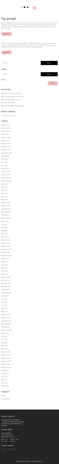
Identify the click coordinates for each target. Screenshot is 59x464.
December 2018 (6, 178)
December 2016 (6, 246)
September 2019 (6, 153)
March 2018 (4, 199)
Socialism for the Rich (8, 102)
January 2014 (5, 355)
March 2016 (4, 274)
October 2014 (5, 327)
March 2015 (4, 311)
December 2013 (6, 358)
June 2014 (4, 339)
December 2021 (6, 128)
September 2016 (6, 255)
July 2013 (4, 373)
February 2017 (5, 240)
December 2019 (6, 143)
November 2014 (6, 324)
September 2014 (6, 330)
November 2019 (6, 146)
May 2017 (4, 230)
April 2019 (4, 165)
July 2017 (4, 224)
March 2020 (5, 134)
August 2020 (5, 131)
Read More (6, 34)
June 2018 (4, 190)
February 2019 (5, 171)
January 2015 (5, 317)
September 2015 (6, 293)
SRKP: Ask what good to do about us (12, 96)
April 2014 (4, 345)
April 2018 (4, 196)
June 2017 (4, 227)
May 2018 (4, 193)
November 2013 (6, 361)
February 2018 (5, 202)
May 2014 (4, 342)
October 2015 (5, 289)
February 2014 (5, 352)
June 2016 (4, 265)
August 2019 (5, 156)
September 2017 (6, 218)
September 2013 (6, 367)
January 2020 (5, 140)
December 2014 (6, 321)
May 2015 (4, 305)
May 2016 (4, 268)
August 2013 (5, 370)
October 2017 (5, 215)
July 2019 (4, 159)
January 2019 (5, 174)
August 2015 (5, 296)
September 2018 (6, 181)
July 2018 (4, 187)
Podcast (3, 395)
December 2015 (6, 283)
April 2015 (4, 308)
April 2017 (4, 233)
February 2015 (5, 314)
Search (3, 79)
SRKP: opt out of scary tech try (11, 99)
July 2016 (4, 261)
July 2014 (4, 336)
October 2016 (5, 252)
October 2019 (5, 150)
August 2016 (5, 258)
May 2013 (4, 380)
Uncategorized (5, 399)
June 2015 (4, 302)
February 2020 (6, 137)
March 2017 (4, 237)
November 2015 (6, 286)
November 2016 (6, 249)
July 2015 (4, 299)
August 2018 (5, 184)
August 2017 (5, 221)
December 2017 (6, 209)
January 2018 (5, 205)
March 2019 (4, 168)
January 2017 (5, 243)
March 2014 (4, 348)
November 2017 (6, 212)
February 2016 (5, 277)
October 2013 (5, 364)
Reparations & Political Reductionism (12, 106)
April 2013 (4, 383)
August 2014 (5, 333)
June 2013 (4, 376)
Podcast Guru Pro (37, 461)
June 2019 (4, 162)
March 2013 (4, 386)
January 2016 (5, 280)
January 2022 (5, 125)
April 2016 (4, 271)
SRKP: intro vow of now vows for (11, 93)
